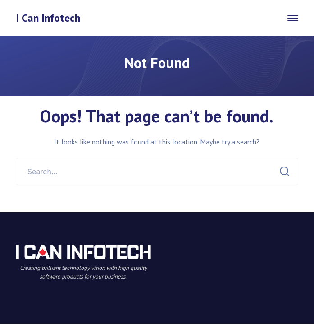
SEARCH (281, 171)
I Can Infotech (48, 18)
